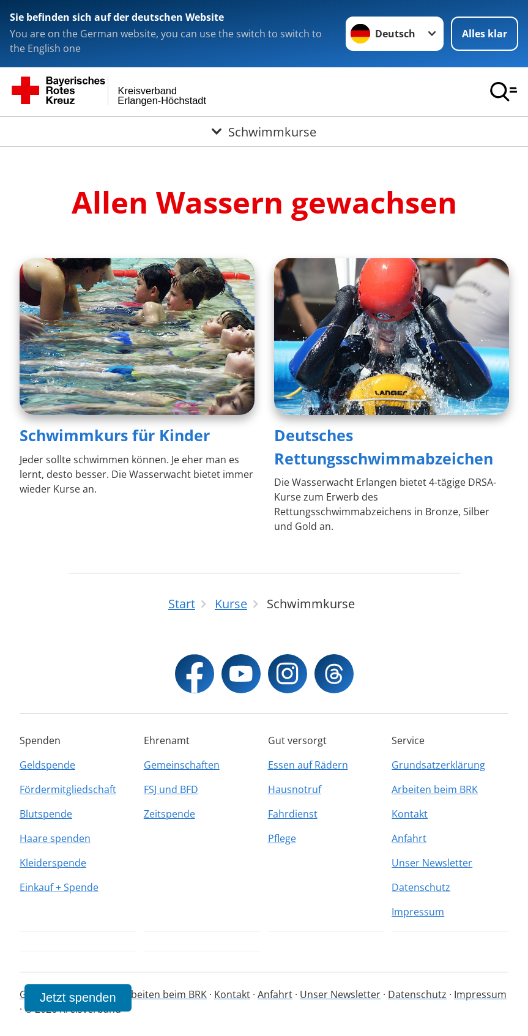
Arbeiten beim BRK (435, 789)
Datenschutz (421, 887)
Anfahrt (409, 838)
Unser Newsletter (432, 863)
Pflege (282, 838)
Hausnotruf (294, 789)
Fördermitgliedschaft (68, 789)
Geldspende (47, 765)
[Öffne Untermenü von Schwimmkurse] (264, 131)
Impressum (418, 912)
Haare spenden (55, 838)
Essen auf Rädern (308, 765)
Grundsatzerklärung (438, 765)
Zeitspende (169, 814)
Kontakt (410, 814)
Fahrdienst (293, 814)
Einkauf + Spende (59, 887)
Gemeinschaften (182, 765)
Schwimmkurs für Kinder (115, 435)
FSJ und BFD (171, 789)
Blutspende (46, 814)
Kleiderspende (53, 863)
